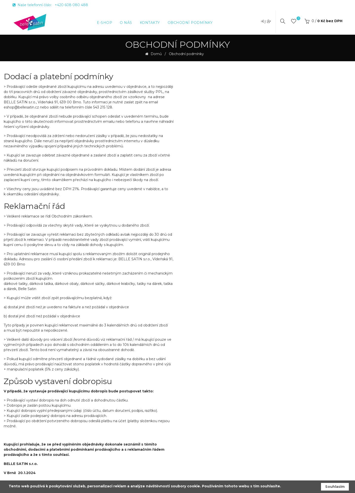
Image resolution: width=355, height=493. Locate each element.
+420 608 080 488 (71, 5)
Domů (156, 54)
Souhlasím (335, 486)
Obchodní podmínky (186, 54)
